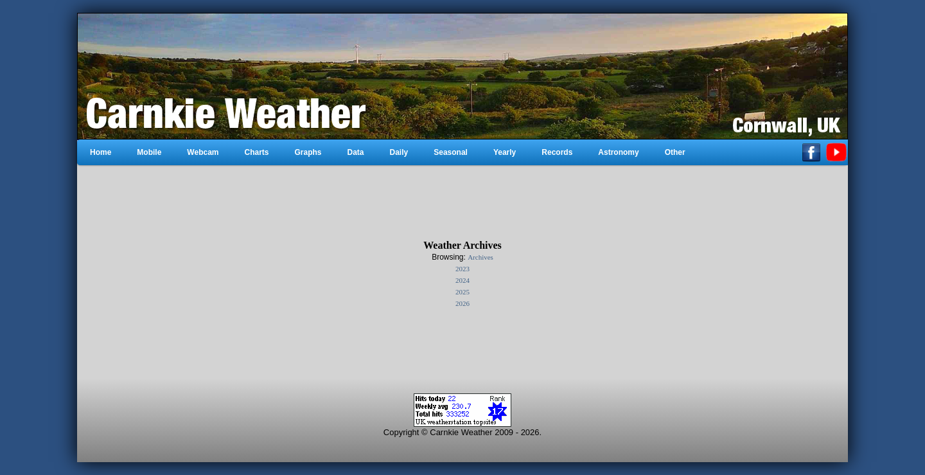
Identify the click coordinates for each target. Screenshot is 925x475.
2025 (462, 292)
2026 (462, 303)
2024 (462, 280)
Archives (480, 257)
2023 (462, 269)
